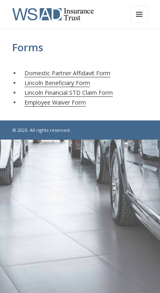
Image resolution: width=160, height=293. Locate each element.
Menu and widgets (139, 22)
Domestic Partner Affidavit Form (67, 73)
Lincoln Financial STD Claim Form (68, 92)
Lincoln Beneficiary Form (57, 83)
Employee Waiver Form (55, 102)
